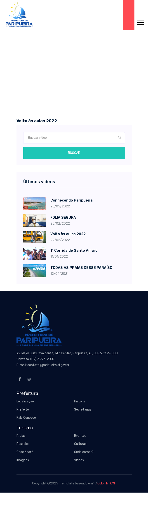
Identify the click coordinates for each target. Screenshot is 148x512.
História (79, 401)
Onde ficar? (24, 452)
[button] (140, 22)
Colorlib (102, 483)
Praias (21, 436)
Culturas (80, 444)
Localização (25, 401)
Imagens (22, 460)
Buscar (74, 153)
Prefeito (22, 409)
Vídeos (79, 460)
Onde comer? (84, 452)
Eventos (80, 436)
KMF (113, 483)
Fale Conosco (26, 418)
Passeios (22, 444)
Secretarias (82, 409)
